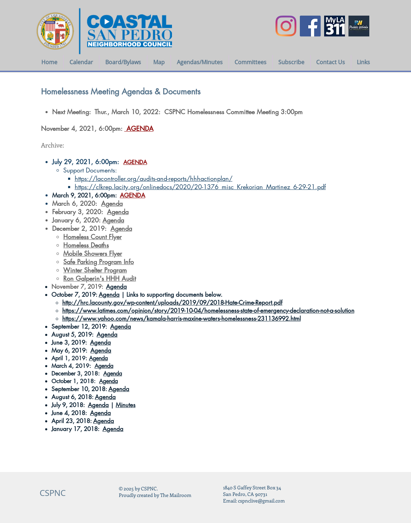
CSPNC (53, 492)
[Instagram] (286, 26)
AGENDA (135, 162)
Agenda (112, 203)
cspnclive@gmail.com (261, 500)
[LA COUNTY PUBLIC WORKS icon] (358, 26)
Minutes (125, 405)
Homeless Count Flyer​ (92, 237)
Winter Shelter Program (95, 270)
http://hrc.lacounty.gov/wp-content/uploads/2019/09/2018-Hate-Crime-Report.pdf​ (172, 302)
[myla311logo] (334, 26)
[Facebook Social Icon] (310, 26)
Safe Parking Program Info (98, 262)
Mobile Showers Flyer (92, 253)
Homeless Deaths (86, 245)
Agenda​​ (121, 228)
